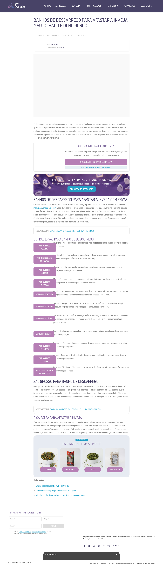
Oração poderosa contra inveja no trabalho (53, 486)
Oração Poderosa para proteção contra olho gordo (56, 490)
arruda (45, 208)
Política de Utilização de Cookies (146, 563)
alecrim (53, 208)
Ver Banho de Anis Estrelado (44, 259)
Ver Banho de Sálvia (44, 318)
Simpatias (81, 35)
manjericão (37, 208)
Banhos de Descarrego (48, 35)
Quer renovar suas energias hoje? (96, 146)
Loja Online (67, 35)
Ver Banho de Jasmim (44, 306)
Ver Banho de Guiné (43, 334)
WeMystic (54, 45)
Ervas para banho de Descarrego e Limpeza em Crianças (72, 231)
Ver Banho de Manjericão (44, 283)
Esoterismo (113, 6)
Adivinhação (129, 6)
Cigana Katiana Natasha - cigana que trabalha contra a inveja (75, 409)
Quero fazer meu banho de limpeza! (96, 162)
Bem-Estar (76, 6)
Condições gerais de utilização (125, 563)
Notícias (47, 6)
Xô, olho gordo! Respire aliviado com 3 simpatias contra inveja (60, 495)
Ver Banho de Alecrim (44, 271)
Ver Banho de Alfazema (44, 247)
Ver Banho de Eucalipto (44, 347)
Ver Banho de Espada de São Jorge (44, 371)
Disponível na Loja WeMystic (81, 444)
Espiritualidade (94, 6)
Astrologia (61, 6)
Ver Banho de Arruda (44, 294)
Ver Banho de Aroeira (44, 359)
